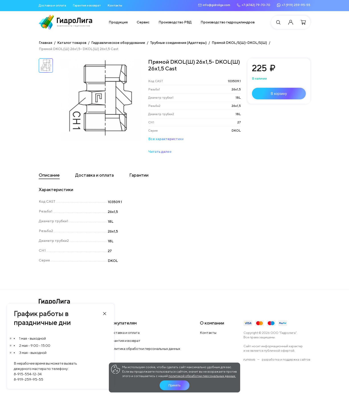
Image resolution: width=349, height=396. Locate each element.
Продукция (118, 22)
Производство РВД (175, 22)
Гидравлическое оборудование (118, 43)
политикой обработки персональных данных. (202, 376)
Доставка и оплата (52, 5)
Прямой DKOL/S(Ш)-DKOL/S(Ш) (239, 43)
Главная (45, 43)
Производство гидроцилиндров (228, 22)
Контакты (115, 5)
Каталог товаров (71, 43)
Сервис (143, 22)
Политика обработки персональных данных (144, 349)
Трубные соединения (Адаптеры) (178, 43)
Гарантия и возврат (87, 5)
